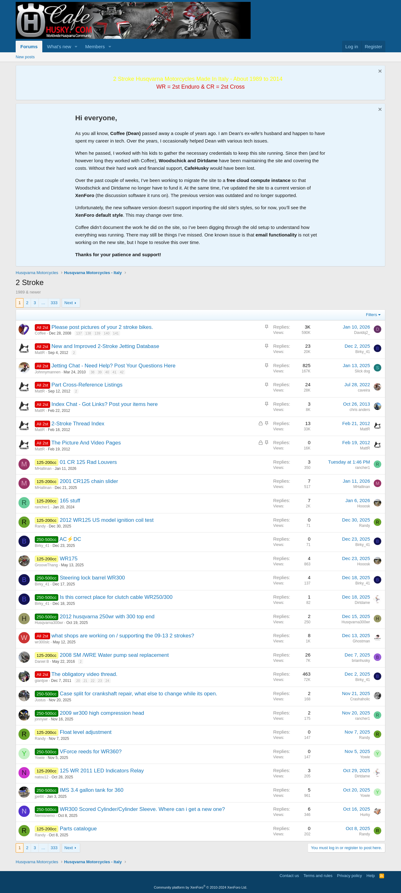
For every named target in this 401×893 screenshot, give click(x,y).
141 (116, 333)
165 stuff (70, 501)
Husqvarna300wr (49, 622)
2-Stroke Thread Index (77, 424)
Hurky (365, 815)
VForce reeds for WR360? (91, 752)
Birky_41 (362, 352)
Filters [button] (371, 314)
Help (371, 875)
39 (100, 372)
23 (100, 681)
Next (69, 302)
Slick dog (362, 371)
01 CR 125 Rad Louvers (88, 462)
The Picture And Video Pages (86, 443)
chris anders (360, 410)
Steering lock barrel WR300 (92, 578)
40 (107, 372)
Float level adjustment (86, 732)
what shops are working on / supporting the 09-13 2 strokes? (122, 636)
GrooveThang (46, 565)
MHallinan (43, 468)
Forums (29, 46)
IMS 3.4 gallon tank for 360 (91, 790)
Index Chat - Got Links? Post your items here (104, 404)
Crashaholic (360, 699)
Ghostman (361, 641)
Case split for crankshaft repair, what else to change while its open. (138, 694)
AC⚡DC (70, 539)
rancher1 (362, 467)
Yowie (40, 757)
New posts (25, 57)
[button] (76, 46)
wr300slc (42, 642)
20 (78, 681)
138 (88, 333)
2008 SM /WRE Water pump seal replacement (114, 655)
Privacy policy (349, 875)
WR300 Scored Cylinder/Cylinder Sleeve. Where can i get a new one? (142, 809)
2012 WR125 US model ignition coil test (107, 520)
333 (54, 302)
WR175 (69, 559)
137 (79, 333)
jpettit (39, 796)
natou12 (41, 777)
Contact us (289, 875)
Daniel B (42, 661)
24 (107, 681)
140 (106, 333)
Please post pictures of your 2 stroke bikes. (102, 327)
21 (85, 681)
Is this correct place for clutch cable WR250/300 (116, 597)
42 (121, 372)
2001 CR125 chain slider (89, 481)
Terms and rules (318, 875)
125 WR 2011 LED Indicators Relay (102, 771)
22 (93, 681)
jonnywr (41, 719)
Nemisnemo (45, 815)
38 (92, 372)
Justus (40, 700)
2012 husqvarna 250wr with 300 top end (107, 617)
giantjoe (41, 680)
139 (97, 333)
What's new (59, 46)
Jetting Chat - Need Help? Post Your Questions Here (113, 366)
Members (95, 46)
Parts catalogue (78, 829)
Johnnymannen (47, 372)
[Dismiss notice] (379, 72)
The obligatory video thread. (84, 674)
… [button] (43, 302)
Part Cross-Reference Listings (86, 385)
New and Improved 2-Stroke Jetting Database (105, 346)
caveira (364, 390)
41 (114, 372)
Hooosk (363, 506)
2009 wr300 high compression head (102, 713)
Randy (40, 526)
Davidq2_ (362, 332)
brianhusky (361, 660)
